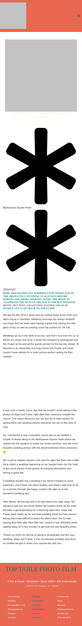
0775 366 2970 (64, 617)
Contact (35, 613)
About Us (36, 617)
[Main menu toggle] (78, 18)
